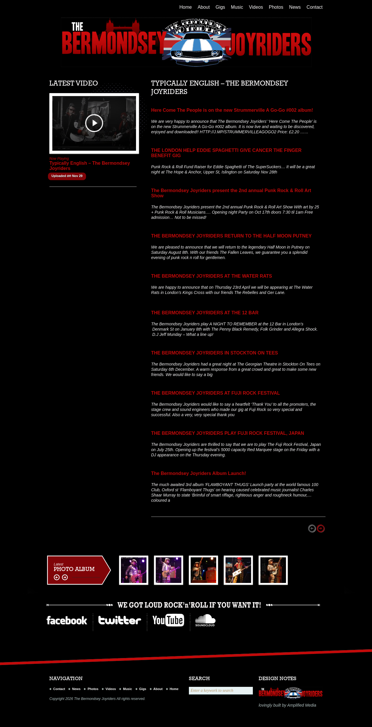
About (204, 7)
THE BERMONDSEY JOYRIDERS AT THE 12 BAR (205, 312)
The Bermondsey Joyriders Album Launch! (198, 473)
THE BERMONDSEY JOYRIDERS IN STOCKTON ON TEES (214, 352)
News (295, 7)
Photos (276, 7)
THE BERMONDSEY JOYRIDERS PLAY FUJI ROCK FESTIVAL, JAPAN (227, 433)
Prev (312, 528)
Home (185, 7)
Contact (315, 7)
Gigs (220, 7)
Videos (256, 7)
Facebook (66, 620)
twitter (119, 620)
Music (237, 7)
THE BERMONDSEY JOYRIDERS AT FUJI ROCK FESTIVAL (215, 393)
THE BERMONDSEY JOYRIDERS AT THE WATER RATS (211, 276)
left (57, 577)
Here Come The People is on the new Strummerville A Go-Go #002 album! (232, 110)
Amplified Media (301, 705)
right (64, 577)
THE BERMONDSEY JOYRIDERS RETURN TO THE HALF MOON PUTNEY (231, 235)
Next (321, 528)
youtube (168, 620)
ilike (205, 620)
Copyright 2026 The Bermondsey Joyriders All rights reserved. (97, 699)
